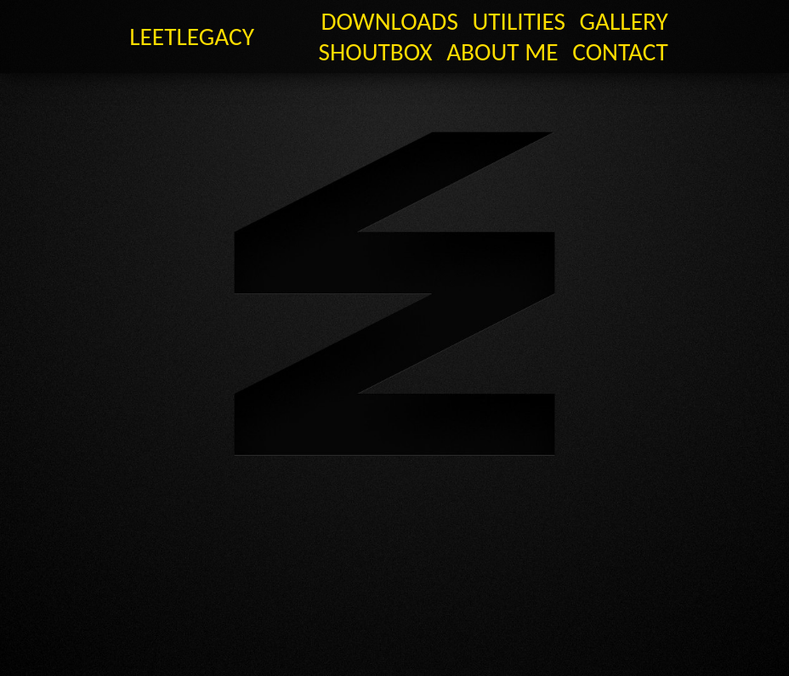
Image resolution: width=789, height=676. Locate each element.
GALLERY (624, 21)
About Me (502, 52)
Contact (620, 52)
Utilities (519, 21)
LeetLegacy (191, 36)
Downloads (389, 21)
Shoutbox (376, 52)
